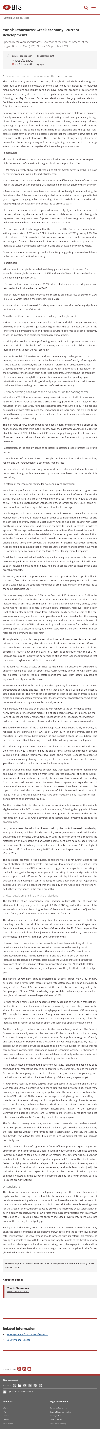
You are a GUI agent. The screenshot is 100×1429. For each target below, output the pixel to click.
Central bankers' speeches (16, 17)
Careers (6, 1419)
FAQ (4, 1412)
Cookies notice (56, 1419)
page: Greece (18, 1339)
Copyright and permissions (61, 1412)
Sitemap (6, 1408)
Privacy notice (55, 1416)
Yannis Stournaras (24, 60)
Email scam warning (58, 1423)
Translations (8, 1423)
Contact (6, 1416)
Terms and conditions (58, 1408)
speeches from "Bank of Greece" (27, 1334)
